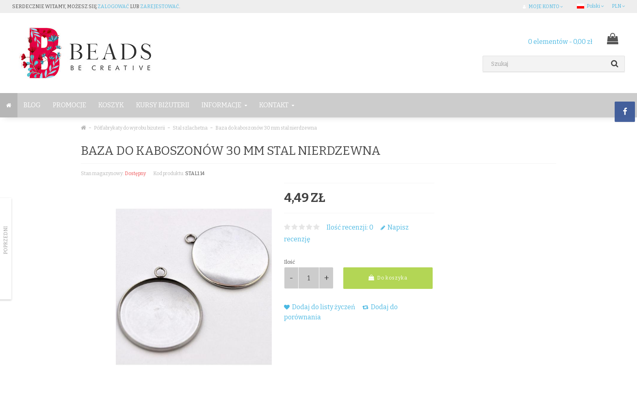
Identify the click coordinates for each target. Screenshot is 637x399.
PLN (618, 6)
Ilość (289, 262)
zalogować (113, 6)
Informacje (224, 105)
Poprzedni (6, 240)
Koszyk (111, 105)
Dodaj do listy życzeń (319, 307)
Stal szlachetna (190, 128)
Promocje (69, 105)
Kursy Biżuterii (162, 105)
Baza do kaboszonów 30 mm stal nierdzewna (266, 128)
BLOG (32, 105)
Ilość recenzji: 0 (350, 227)
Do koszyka (387, 278)
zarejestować (159, 6)
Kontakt (276, 105)
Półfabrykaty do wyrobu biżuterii (129, 128)
